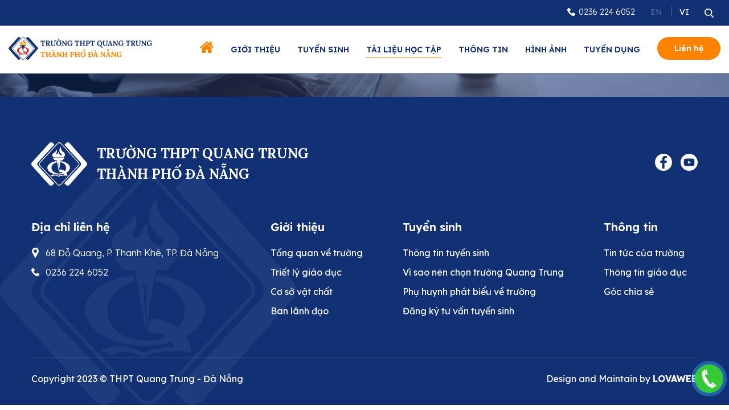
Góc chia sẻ (629, 291)
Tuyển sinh (323, 49)
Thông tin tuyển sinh (446, 253)
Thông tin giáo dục (645, 272)
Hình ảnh (546, 49)
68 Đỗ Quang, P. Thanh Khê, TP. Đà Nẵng (132, 253)
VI (684, 12)
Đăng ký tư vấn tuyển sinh (458, 311)
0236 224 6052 (607, 12)
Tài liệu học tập (403, 49)
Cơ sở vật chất (302, 291)
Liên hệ (688, 48)
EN (656, 12)
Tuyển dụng (612, 49)
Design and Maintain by (622, 378)
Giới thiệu (255, 49)
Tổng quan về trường (317, 253)
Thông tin (483, 49)
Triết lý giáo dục (306, 272)
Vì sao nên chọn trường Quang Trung (483, 272)
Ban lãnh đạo (300, 311)
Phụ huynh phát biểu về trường (469, 291)
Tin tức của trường (644, 253)
